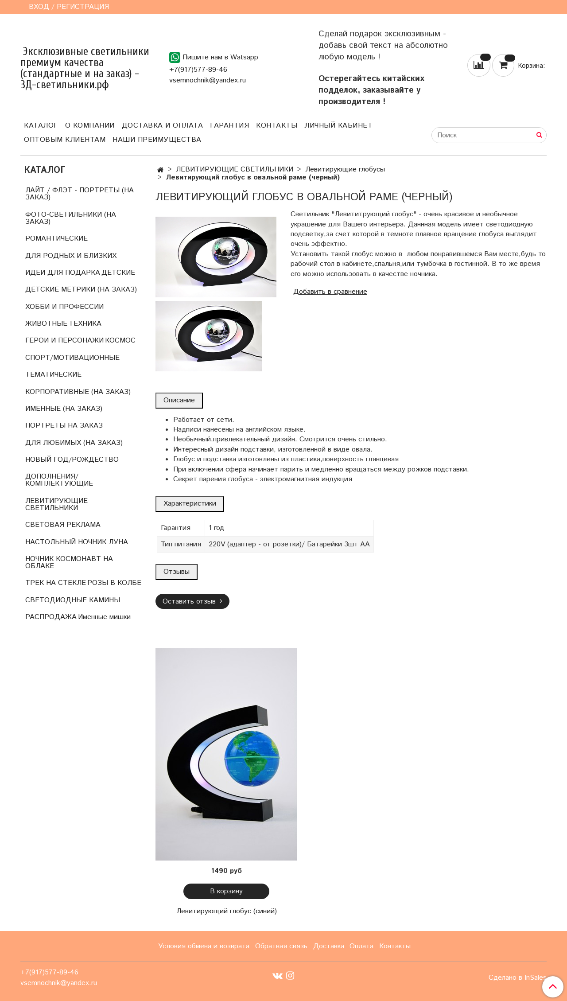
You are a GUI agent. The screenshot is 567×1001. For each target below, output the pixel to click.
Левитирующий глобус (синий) (226, 911)
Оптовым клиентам (64, 140)
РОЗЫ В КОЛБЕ (114, 583)
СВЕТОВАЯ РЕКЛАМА (63, 525)
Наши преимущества (157, 140)
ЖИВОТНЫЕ (46, 324)
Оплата (361, 946)
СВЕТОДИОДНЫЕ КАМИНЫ (72, 600)
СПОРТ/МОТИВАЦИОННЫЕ (72, 358)
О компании (90, 126)
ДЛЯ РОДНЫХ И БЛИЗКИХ (71, 256)
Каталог (41, 126)
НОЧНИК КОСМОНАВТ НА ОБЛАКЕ (69, 562)
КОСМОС (120, 340)
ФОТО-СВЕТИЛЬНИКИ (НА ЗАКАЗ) (70, 218)
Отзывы (176, 572)
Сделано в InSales (518, 978)
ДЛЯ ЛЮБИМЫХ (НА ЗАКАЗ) (74, 443)
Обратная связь (281, 946)
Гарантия (229, 126)
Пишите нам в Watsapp (213, 57)
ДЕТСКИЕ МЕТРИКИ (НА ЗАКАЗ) (81, 289)
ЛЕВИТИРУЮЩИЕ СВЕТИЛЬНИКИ (234, 169)
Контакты (276, 126)
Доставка (328, 946)
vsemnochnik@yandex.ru (207, 80)
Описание (179, 400)
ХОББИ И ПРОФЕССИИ (64, 307)
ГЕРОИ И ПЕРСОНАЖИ (64, 340)
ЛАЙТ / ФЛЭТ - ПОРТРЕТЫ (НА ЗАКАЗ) (79, 194)
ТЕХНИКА (85, 324)
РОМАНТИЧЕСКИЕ (56, 239)
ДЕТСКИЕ (118, 273)
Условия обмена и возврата (203, 946)
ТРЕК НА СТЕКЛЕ (55, 583)
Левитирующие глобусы (345, 169)
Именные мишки (104, 617)
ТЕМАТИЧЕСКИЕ (53, 375)
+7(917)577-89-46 (198, 70)
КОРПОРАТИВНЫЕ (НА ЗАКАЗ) (78, 392)
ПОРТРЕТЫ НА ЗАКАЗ (64, 426)
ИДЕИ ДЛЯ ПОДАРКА (62, 273)
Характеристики (189, 504)
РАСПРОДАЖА (51, 617)
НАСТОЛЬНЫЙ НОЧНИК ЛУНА (76, 542)
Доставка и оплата (162, 126)
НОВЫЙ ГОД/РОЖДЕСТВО (72, 460)
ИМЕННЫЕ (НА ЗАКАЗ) (63, 409)
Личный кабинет (338, 126)
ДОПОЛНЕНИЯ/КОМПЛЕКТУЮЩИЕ (59, 480)
